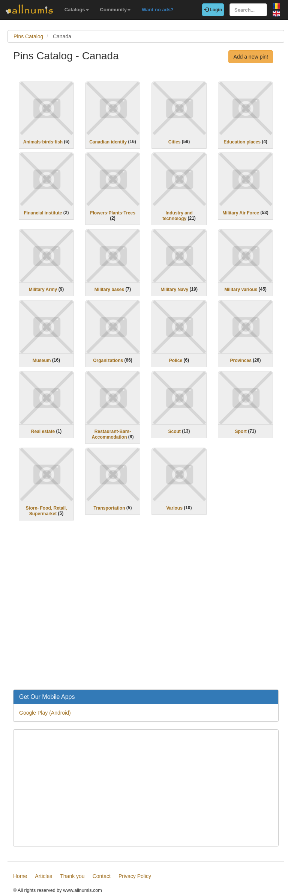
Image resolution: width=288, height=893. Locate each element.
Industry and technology (177, 215)
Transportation (109, 508)
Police (175, 360)
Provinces (240, 360)
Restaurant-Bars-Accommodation (111, 434)
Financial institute (43, 213)
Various (174, 508)
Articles (43, 876)
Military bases (109, 289)
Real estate (43, 431)
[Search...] (248, 9)
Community (115, 9)
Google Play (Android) (45, 713)
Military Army (43, 289)
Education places (242, 142)
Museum (42, 360)
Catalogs (76, 9)
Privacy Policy (134, 876)
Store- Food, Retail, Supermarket (46, 510)
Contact (102, 876)
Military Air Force (240, 213)
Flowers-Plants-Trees (112, 213)
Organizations (108, 360)
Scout (174, 431)
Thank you (72, 876)
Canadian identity (108, 142)
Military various (240, 289)
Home (20, 876)
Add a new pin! (250, 57)
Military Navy (174, 289)
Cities (174, 142)
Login (213, 9)
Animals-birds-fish (43, 142)
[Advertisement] (146, 609)
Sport (240, 431)
